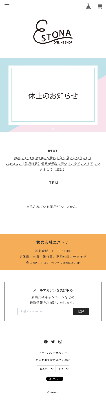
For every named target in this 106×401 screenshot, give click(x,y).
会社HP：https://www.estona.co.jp (53, 262)
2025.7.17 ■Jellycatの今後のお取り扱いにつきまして (53, 157)
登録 (81, 311)
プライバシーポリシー (53, 352)
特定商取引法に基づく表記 (53, 360)
